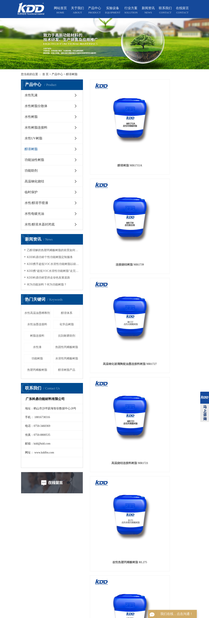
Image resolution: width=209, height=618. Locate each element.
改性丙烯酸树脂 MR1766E (139, 217)
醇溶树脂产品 (66, 369)
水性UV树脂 (33, 138)
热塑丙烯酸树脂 (37, 369)
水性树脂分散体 (36, 106)
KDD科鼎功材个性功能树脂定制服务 (50, 257)
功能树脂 (37, 358)
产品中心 (94, 10)
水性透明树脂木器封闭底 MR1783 (172, 166)
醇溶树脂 (71, 74)
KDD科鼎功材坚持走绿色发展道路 (48, 277)
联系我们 (165, 10)
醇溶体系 (66, 312)
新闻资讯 (148, 10)
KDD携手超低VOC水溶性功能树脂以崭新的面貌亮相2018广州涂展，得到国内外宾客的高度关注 (53, 264)
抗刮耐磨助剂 (66, 335)
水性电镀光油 (34, 213)
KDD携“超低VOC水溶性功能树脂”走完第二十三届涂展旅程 (53, 270)
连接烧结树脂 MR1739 (139, 116)
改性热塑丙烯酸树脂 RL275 (139, 166)
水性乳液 (31, 95)
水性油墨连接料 (37, 324)
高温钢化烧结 (34, 181)
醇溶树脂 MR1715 (105, 216)
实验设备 (112, 10)
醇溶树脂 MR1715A (105, 116)
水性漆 (37, 347)
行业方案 (131, 10)
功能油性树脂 (34, 160)
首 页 (45, 74)
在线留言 (182, 10)
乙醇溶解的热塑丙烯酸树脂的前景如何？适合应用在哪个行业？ (53, 250)
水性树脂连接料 (36, 127)
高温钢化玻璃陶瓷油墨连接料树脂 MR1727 (172, 117)
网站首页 (60, 10)
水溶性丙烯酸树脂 (66, 358)
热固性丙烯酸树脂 (66, 347)
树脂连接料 (37, 335)
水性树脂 (31, 116)
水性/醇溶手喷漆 (36, 203)
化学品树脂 (67, 324)
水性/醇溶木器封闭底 (40, 224)
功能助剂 (31, 170)
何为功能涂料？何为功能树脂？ (47, 284)
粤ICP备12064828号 (133, 614)
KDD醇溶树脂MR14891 (173, 217)
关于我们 (77, 10)
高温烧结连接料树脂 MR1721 (105, 166)
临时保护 (31, 192)
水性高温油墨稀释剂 (37, 312)
